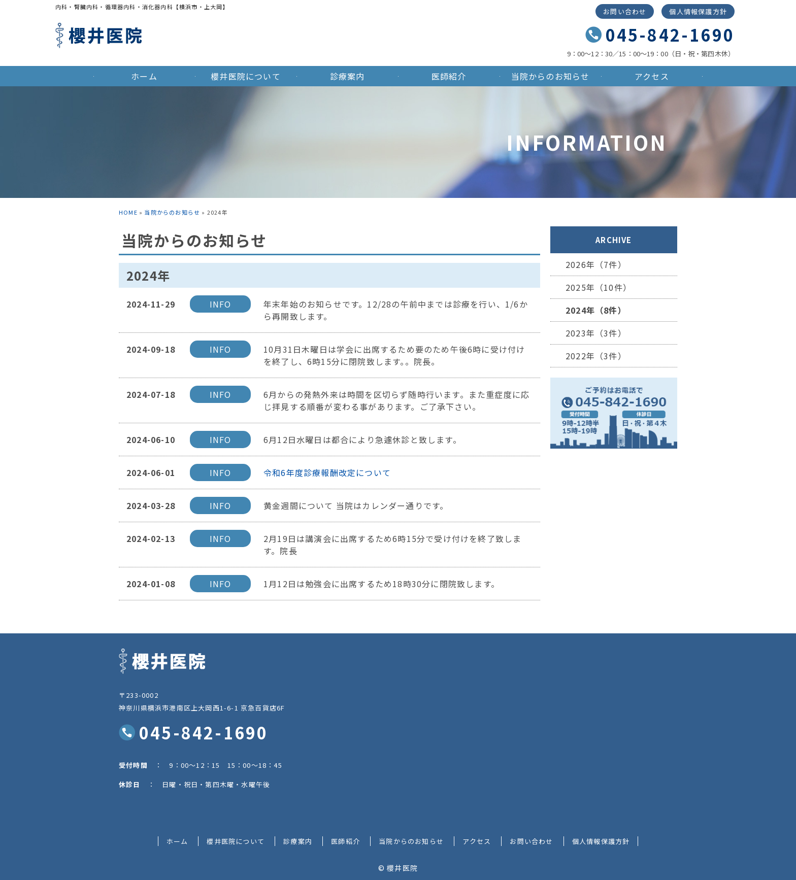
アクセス (652, 76)
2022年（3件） (596, 356)
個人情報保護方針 (698, 11)
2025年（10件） (599, 287)
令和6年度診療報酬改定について (327, 472)
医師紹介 (449, 76)
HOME (128, 212)
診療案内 (347, 76)
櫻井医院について (246, 76)
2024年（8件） (596, 310)
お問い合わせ (624, 11)
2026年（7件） (596, 264)
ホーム (144, 76)
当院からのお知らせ (550, 76)
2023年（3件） (596, 333)
